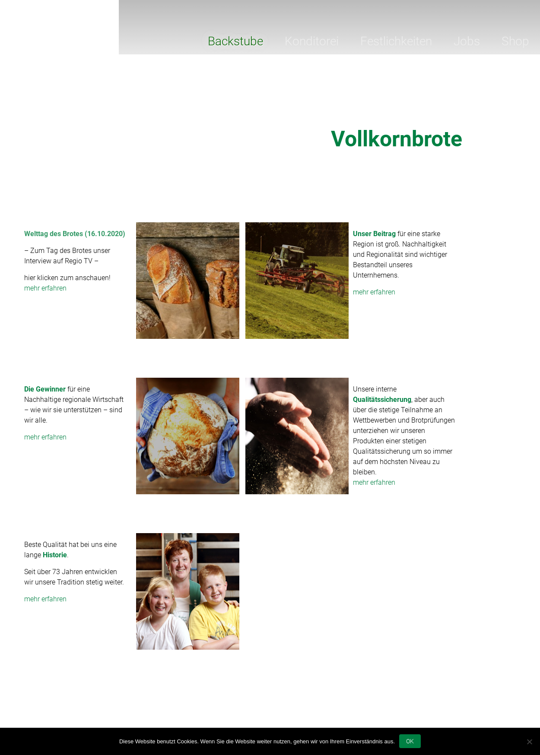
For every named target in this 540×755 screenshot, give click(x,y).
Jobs (467, 41)
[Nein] (529, 741)
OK (410, 741)
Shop (515, 41)
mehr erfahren (45, 288)
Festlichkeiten (396, 41)
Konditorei (312, 41)
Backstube (235, 41)
